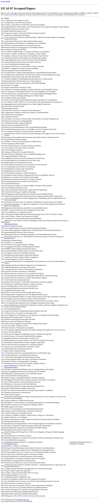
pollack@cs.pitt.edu (23, 499)
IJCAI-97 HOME (5, 1)
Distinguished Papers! (11, 224)
